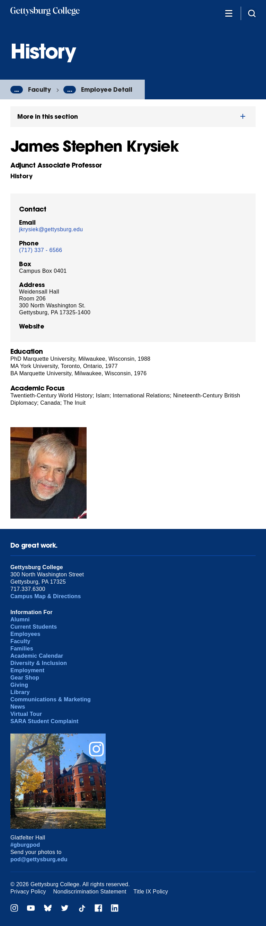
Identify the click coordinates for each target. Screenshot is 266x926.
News (17, 707)
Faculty (39, 89)
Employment (27, 670)
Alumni (20, 619)
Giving (19, 685)
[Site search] (252, 13)
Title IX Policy (150, 891)
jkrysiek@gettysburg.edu (51, 229)
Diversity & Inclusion (38, 663)
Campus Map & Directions (45, 596)
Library (20, 692)
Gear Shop (24, 678)
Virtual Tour (26, 714)
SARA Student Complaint (44, 721)
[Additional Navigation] (228, 13)
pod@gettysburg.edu (39, 859)
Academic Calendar (36, 656)
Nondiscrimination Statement (89, 891)
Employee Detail (106, 89)
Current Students (33, 627)
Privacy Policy (28, 891)
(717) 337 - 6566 (40, 250)
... (16, 89)
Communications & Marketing (50, 699)
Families (21, 648)
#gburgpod (25, 845)
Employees (25, 634)
